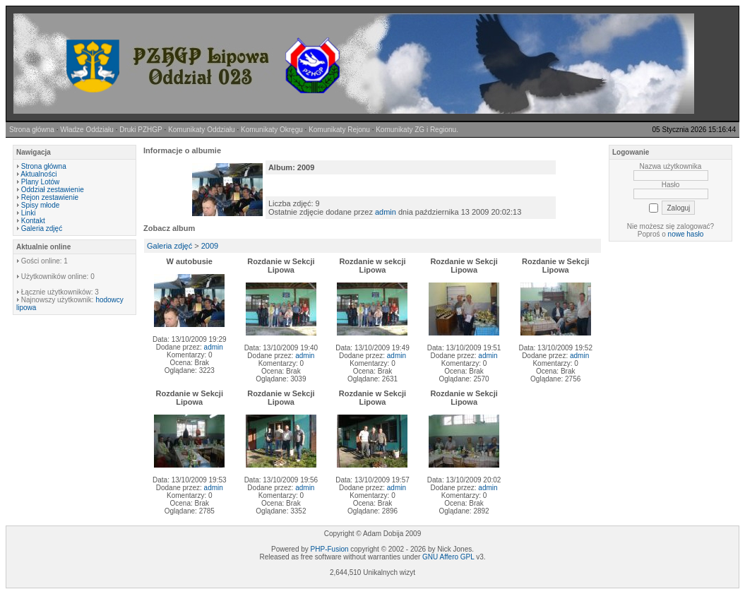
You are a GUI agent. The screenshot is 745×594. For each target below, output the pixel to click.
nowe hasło (686, 234)
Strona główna (43, 166)
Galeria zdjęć (41, 228)
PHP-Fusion (330, 549)
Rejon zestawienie (49, 197)
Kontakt (33, 221)
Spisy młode (40, 205)
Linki (28, 213)
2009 (209, 246)
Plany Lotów (40, 182)
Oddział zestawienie (52, 190)
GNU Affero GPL (448, 557)
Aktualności (38, 174)
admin (385, 212)
